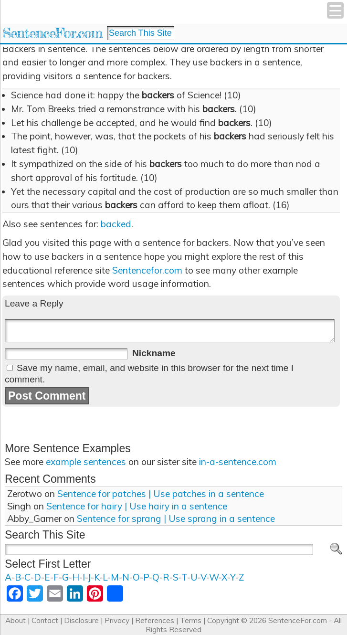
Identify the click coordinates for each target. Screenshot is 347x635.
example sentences (86, 461)
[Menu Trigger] (335, 10)
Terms (190, 620)
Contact (45, 620)
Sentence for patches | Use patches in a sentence (160, 493)
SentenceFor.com (52, 33)
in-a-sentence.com (237, 461)
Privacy (117, 620)
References (154, 620)
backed (116, 224)
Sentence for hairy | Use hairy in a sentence (136, 506)
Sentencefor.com (147, 270)
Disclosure (81, 620)
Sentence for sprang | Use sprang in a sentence (176, 518)
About (15, 620)
